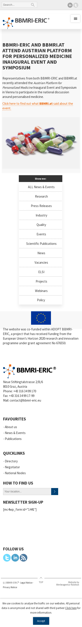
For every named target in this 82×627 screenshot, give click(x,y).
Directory (11, 461)
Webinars (41, 291)
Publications (13, 439)
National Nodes (15, 473)
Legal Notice (26, 582)
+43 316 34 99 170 (24, 391)
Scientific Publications (41, 243)
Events (41, 234)
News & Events (15, 433)
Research (41, 196)
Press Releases (41, 206)
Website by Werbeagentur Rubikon (67, 583)
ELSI (41, 272)
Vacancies (41, 262)
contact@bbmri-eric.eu (25, 400)
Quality (41, 225)
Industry (41, 215)
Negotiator (12, 467)
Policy (41, 300)
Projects (41, 281)
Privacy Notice (10, 587)
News (41, 253)
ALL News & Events (41, 187)
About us (11, 427)
